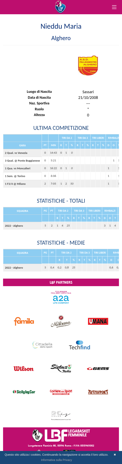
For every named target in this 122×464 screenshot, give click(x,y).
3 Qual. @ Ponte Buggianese (22, 160)
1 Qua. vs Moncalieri (17, 168)
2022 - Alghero (14, 226)
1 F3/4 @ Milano (15, 184)
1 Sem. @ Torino (15, 176)
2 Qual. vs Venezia (16, 153)
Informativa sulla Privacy (56, 460)
